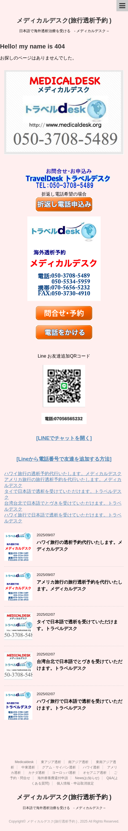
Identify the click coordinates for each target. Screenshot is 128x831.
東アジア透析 (51, 762)
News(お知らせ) (87, 778)
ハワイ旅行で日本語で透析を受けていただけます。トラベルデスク (79, 704)
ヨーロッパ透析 (64, 773)
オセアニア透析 (95, 773)
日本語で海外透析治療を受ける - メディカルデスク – (64, 808)
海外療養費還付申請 (52, 778)
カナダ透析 (36, 773)
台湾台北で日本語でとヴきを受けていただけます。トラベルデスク (79, 664)
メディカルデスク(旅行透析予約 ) (64, 20)
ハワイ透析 (91, 767)
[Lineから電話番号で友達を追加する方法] (64, 459)
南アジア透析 (78, 762)
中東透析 (28, 767)
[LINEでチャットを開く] (64, 438)
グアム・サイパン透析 (59, 767)
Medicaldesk (24, 762)
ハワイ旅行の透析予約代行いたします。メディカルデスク (63, 473)
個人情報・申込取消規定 (75, 783)
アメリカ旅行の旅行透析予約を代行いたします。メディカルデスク (79, 585)
